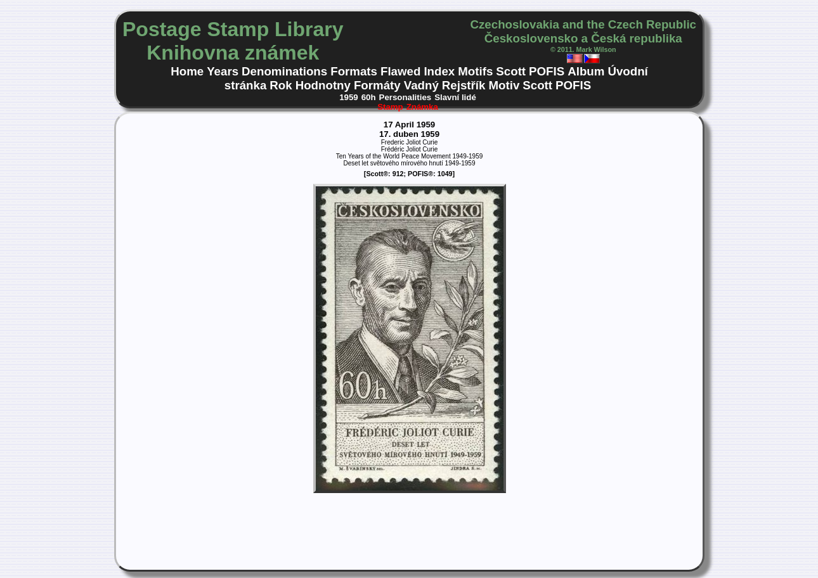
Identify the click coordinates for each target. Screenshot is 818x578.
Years (222, 71)
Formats (353, 71)
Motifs (475, 71)
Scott (511, 71)
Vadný (421, 85)
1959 (348, 97)
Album (586, 71)
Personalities (405, 97)
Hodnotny (323, 85)
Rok (280, 85)
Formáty (377, 85)
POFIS (546, 71)
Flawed (400, 71)
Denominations (284, 71)
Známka (422, 107)
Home (187, 71)
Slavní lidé (455, 97)
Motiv (503, 85)
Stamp (390, 107)
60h (368, 97)
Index (439, 71)
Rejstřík (464, 85)
